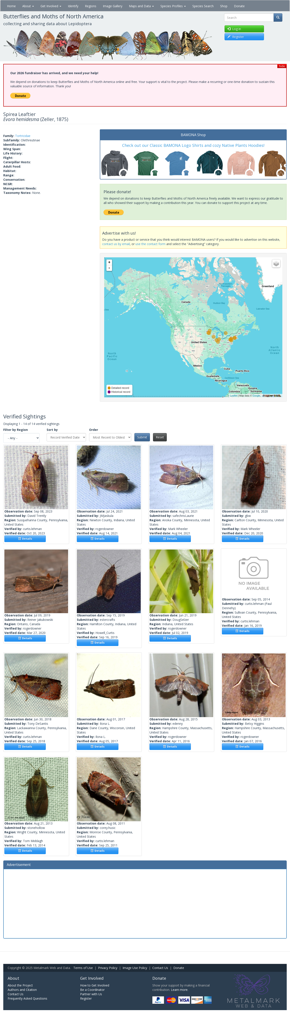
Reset (160, 437)
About (28, 6)
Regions (90, 6)
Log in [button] (234, 29)
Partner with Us (91, 994)
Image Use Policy (135, 968)
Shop (223, 6)
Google (256, 395)
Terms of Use (83, 968)
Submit (142, 437)
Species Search (203, 6)
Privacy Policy (107, 968)
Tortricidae (22, 136)
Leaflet (233, 395)
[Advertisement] (145, 903)
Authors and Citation (22, 990)
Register (86, 998)
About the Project (20, 985)
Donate (239, 6)
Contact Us (160, 968)
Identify (73, 6)
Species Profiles (173, 6)
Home (11, 6)
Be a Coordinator (92, 990)
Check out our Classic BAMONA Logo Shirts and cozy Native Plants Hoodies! (193, 145)
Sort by (52, 430)
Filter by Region (15, 430)
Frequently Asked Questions (27, 998)
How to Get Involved (94, 985)
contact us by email (116, 244)
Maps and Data (141, 6)
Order (93, 430)
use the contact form (150, 244)
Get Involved (50, 6)
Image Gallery (112, 6)
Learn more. (179, 990)
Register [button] (235, 37)
